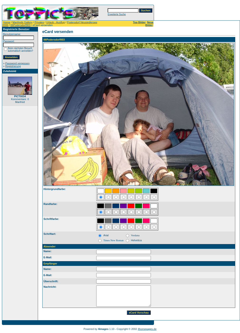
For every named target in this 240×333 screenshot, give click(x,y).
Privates (39, 22)
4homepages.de (147, 329)
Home (6, 22)
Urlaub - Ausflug (55, 22)
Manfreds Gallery (23, 22)
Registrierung (13, 66)
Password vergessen (17, 63)
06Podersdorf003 (20, 25)
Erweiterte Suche (117, 14)
